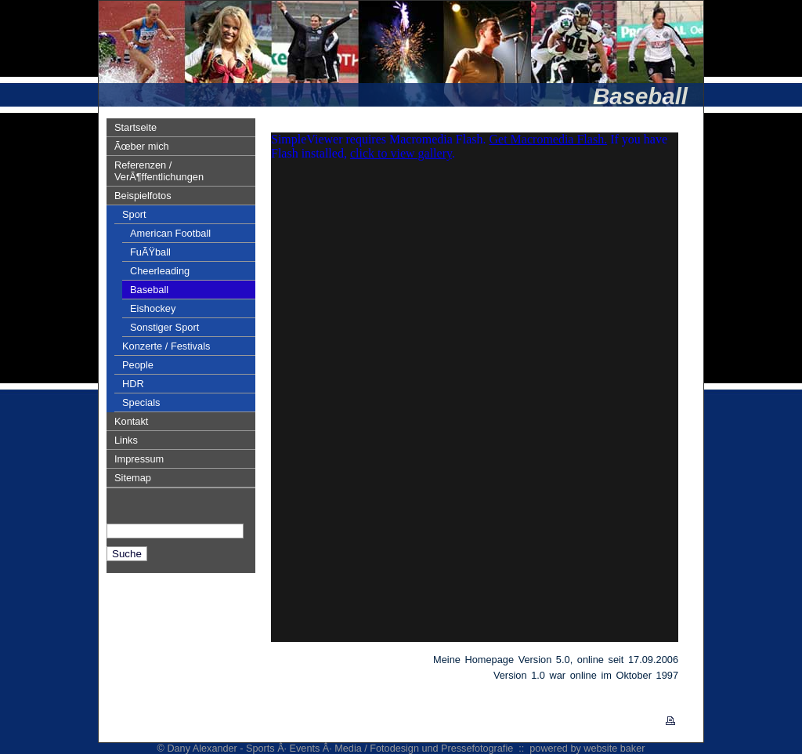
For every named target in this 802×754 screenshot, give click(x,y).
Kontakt (131, 421)
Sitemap (132, 478)
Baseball (149, 289)
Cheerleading (160, 271)
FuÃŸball (150, 252)
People (138, 365)
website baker (614, 748)
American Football (170, 233)
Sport (134, 214)
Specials (141, 402)
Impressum (139, 459)
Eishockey (152, 308)
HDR (133, 384)
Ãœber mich (141, 146)
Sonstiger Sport (164, 327)
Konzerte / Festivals (166, 346)
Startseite (135, 127)
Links (126, 440)
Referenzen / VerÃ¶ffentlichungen (159, 171)
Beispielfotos (143, 195)
